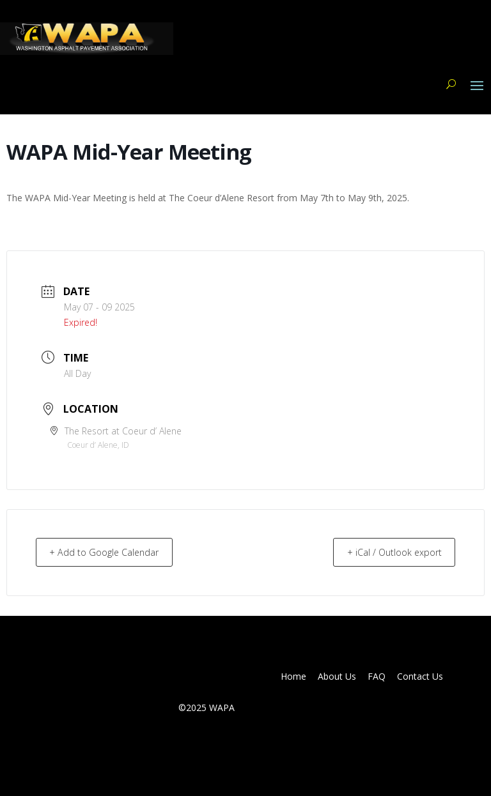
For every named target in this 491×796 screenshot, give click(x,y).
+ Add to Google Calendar (110, 552)
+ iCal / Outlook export (388, 552)
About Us (337, 676)
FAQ (377, 676)
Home (293, 676)
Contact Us (420, 676)
